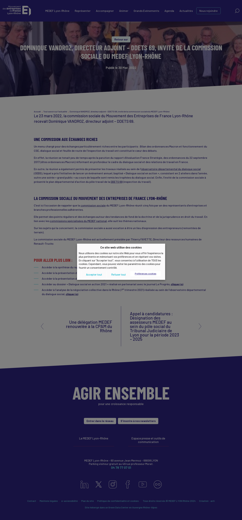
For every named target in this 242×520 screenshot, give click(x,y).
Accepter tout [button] (94, 274)
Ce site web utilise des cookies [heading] (121, 247)
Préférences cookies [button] (145, 273)
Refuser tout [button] (118, 274)
